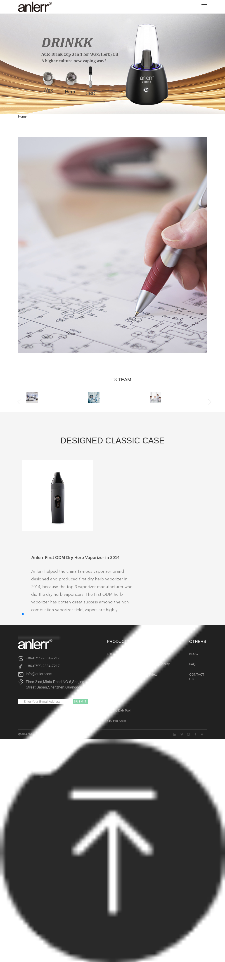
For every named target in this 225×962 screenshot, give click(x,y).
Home (22, 116)
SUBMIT (80, 701)
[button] (23, 614)
